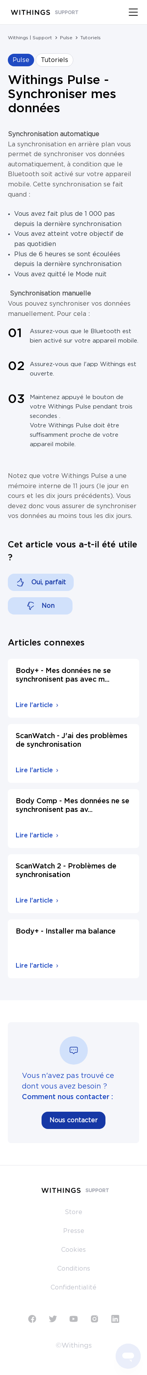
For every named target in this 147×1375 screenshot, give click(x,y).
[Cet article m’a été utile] (41, 582)
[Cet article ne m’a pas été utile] (40, 606)
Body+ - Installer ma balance (66, 931)
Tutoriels (90, 37)
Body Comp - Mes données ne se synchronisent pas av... (72, 805)
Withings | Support (30, 37)
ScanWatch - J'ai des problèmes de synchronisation (71, 740)
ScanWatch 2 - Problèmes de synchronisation (66, 871)
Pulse (66, 37)
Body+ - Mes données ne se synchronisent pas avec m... (63, 675)
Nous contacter (73, 1120)
